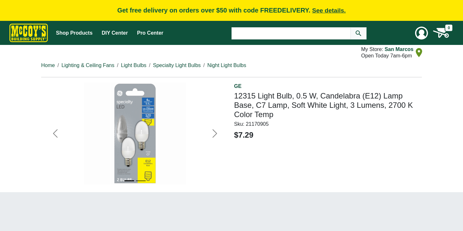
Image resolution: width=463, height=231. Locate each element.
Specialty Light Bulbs (177, 65)
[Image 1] (129, 180)
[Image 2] (141, 180)
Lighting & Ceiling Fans (87, 65)
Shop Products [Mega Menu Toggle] (74, 33)
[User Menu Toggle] (421, 33)
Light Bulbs (133, 65)
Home (48, 65)
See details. (329, 10)
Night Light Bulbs (226, 65)
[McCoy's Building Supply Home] (28, 33)
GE (237, 86)
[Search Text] (291, 33)
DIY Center (115, 33)
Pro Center (150, 33)
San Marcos (399, 49)
